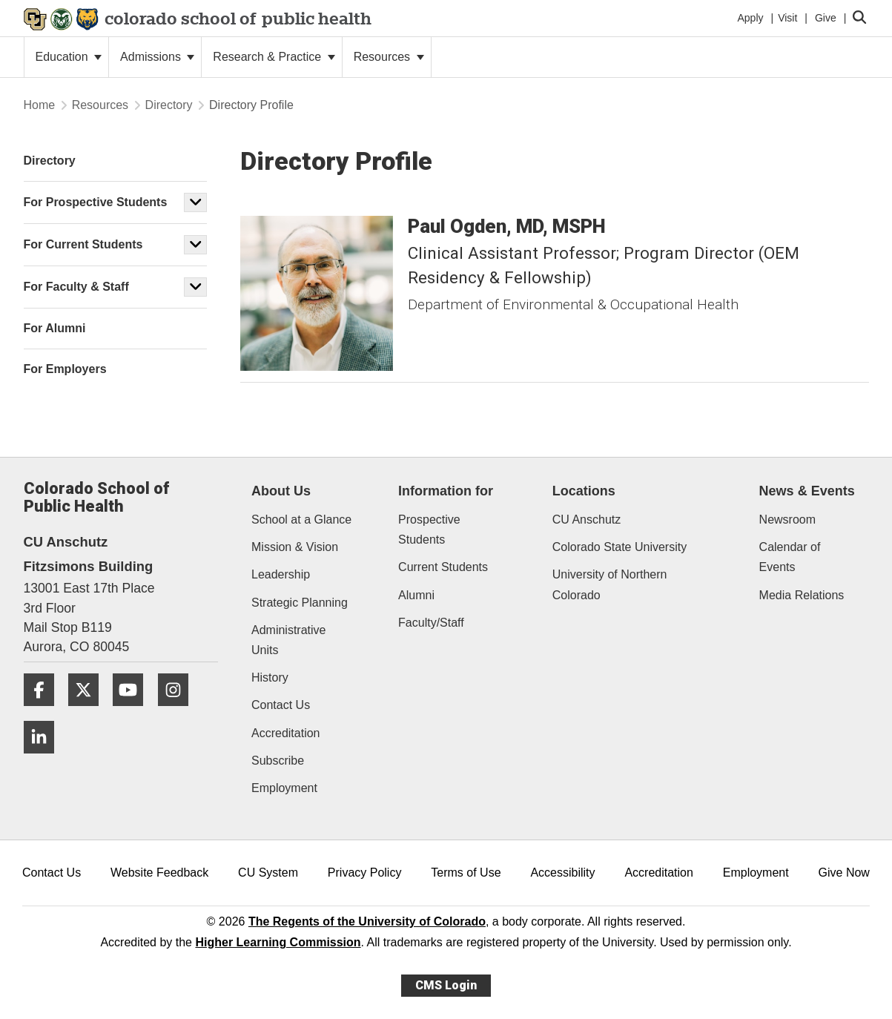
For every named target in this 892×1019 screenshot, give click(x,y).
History (269, 677)
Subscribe (277, 760)
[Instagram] (178, 711)
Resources (389, 56)
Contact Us (280, 705)
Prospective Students (429, 529)
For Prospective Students (96, 202)
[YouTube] (133, 711)
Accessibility (562, 872)
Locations (583, 491)
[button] (196, 202)
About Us (281, 491)
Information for (445, 491)
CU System (268, 872)
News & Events (807, 491)
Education (69, 56)
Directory (169, 105)
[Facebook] (44, 711)
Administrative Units (288, 640)
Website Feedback (159, 872)
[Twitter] (89, 711)
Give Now (844, 872)
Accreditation (285, 733)
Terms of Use (465, 872)
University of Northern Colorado (609, 584)
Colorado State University (619, 547)
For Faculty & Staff (76, 286)
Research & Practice (273, 56)
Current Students (443, 567)
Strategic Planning (299, 602)
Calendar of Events (790, 557)
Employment (284, 788)
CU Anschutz (586, 519)
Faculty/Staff (431, 622)
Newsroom (787, 519)
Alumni (416, 595)
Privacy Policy (365, 872)
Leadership (280, 574)
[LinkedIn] (44, 759)
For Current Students (83, 244)
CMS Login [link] (446, 985)
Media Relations (802, 595)
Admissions (157, 56)
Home (40, 105)
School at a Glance (301, 519)
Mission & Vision (294, 547)
